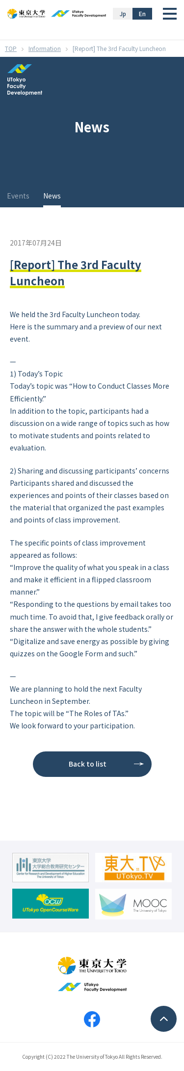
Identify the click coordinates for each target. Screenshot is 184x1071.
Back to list (87, 764)
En (142, 13)
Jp (123, 13)
